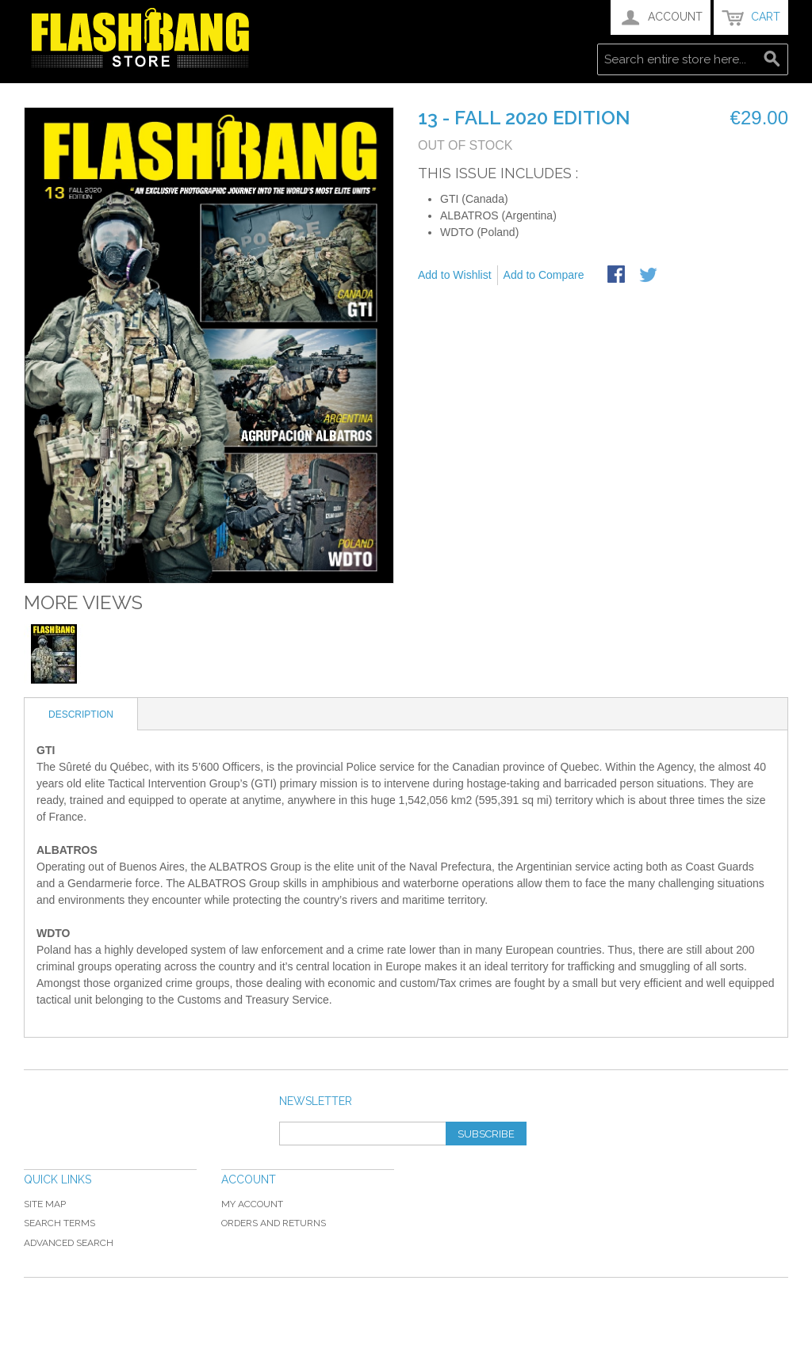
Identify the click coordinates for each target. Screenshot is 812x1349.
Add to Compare (544, 275)
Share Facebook (617, 275)
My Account (252, 1204)
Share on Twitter (649, 275)
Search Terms (59, 1223)
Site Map (45, 1204)
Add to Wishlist (455, 275)
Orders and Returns (273, 1223)
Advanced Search (68, 1242)
